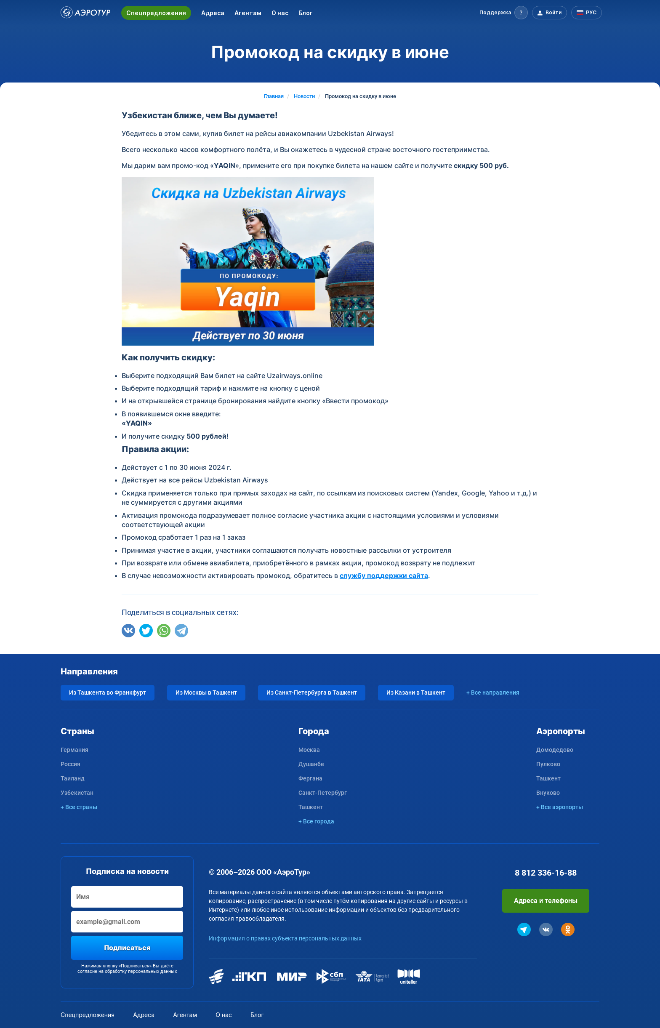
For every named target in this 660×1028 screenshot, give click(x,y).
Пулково (548, 764)
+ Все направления (492, 692)
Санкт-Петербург (322, 792)
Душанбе (311, 764)
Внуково (548, 792)
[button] (503, 12)
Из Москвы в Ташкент (206, 692)
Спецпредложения (156, 12)
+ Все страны (79, 807)
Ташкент (310, 807)
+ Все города (316, 821)
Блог (305, 12)
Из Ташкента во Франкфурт (107, 692)
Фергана (310, 778)
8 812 (546, 873)
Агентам (247, 12)
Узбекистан (77, 792)
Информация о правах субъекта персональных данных (285, 938)
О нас (279, 12)
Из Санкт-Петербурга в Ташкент (311, 692)
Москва (309, 749)
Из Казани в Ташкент (415, 692)
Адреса (212, 12)
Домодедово (554, 749)
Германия (74, 749)
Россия (70, 764)
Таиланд (73, 778)
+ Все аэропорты (559, 807)
